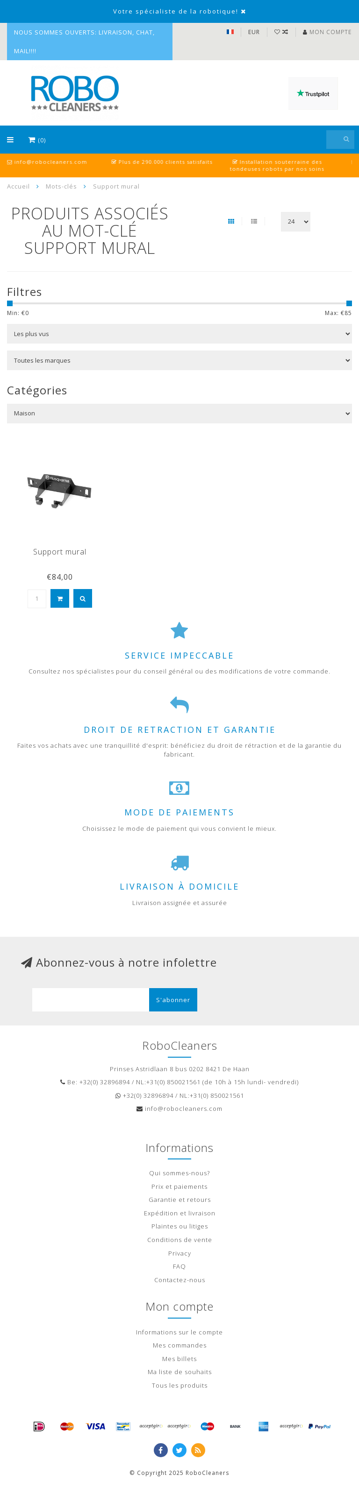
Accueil (18, 186)
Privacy (179, 1253)
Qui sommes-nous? (179, 1173)
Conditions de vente (179, 1239)
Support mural (59, 552)
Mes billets (179, 1359)
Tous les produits (180, 1385)
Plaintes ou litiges (179, 1226)
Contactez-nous (179, 1280)
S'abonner (173, 1000)
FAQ (179, 1266)
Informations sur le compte (179, 1332)
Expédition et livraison (179, 1213)
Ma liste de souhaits (180, 1372)
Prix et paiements (179, 1186)
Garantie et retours (180, 1199)
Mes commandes (180, 1345)
